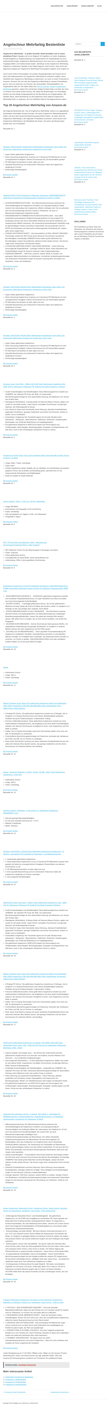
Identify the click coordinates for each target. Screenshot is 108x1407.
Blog (100, 6)
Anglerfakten (57, 6)
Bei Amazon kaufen (10, 175)
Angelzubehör (87, 6)
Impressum (25, 1403)
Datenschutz (34, 1403)
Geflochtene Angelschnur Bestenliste (19, 1377)
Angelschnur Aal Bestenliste (15, 1385)
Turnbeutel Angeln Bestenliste (15, 1392)
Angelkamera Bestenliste (59, 1392)
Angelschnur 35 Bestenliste (15, 1379)
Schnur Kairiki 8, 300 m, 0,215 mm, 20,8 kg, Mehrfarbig (24, 501)
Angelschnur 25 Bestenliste (15, 1382)
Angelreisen (72, 6)
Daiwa (5, 667)
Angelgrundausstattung (13, 49)
